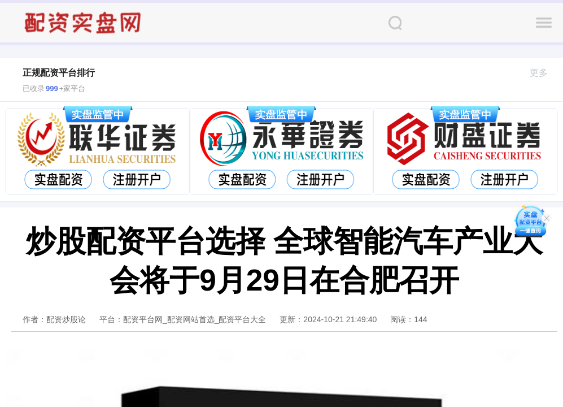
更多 (543, 72)
